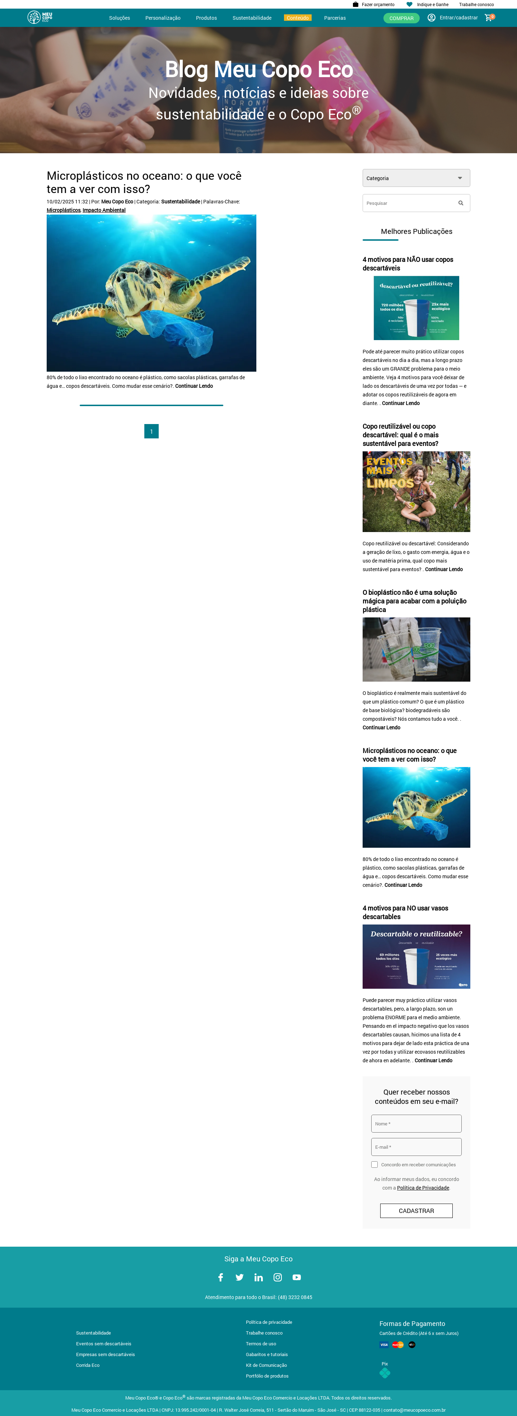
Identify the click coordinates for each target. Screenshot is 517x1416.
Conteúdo (298, 17)
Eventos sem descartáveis (103, 1343)
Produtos (206, 17)
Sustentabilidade (252, 17)
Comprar (402, 18)
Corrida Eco (87, 1365)
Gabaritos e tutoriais (267, 1354)
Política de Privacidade (423, 1187)
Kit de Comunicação (266, 1365)
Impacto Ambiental (104, 210)
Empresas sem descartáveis (105, 1354)
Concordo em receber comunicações (418, 1164)
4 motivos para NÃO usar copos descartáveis (408, 263)
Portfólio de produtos (267, 1376)
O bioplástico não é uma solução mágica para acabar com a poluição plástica (414, 601)
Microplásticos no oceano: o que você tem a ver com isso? (144, 182)
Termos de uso (261, 1343)
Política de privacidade (269, 1322)
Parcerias (335, 17)
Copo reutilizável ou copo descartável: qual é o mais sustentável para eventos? (400, 435)
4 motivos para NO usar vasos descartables (405, 912)
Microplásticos (63, 210)
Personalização (163, 17)
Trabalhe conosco (264, 1333)
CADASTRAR (416, 1210)
